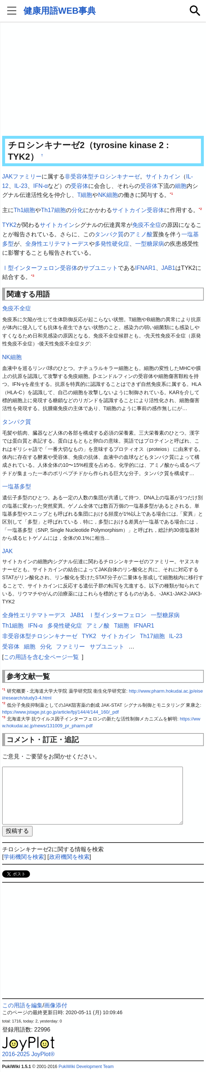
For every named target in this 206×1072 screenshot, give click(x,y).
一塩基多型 (16, 486)
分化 (77, 210)
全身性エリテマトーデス (57, 244)
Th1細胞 (24, 210)
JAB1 (168, 268)
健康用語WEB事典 (59, 11)
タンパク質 (109, 234)
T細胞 (85, 195)
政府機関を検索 (69, 857)
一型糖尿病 (149, 244)
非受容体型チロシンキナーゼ (102, 176)
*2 (200, 208)
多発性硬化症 (112, 244)
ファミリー (27, 176)
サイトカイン (163, 176)
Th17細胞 (53, 210)
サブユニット (100, 268)
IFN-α (40, 186)
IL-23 (20, 186)
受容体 (79, 186)
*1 (171, 193)
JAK (7, 176)
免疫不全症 (146, 225)
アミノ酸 (141, 234)
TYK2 (9, 225)
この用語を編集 (22, 1005)
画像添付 (55, 1005)
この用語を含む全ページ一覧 (41, 657)
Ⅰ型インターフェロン (31, 268)
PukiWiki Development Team (86, 1066)
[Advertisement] (103, 79)
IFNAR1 (145, 268)
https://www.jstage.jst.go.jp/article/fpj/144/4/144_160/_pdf (60, 712)
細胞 (180, 186)
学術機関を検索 (24, 857)
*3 (32, 275)
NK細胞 (107, 195)
